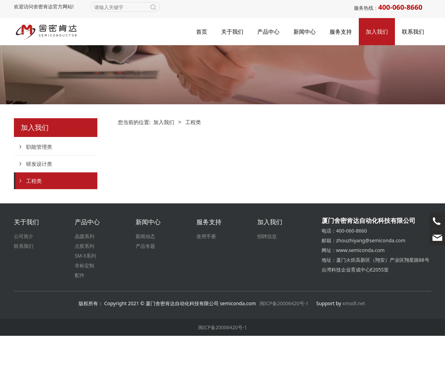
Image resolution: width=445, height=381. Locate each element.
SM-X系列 (85, 301)
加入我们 (377, 31)
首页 (201, 31)
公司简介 (23, 281)
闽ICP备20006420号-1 (284, 348)
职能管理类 (39, 191)
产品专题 (145, 291)
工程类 (34, 225)
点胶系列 (84, 291)
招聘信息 (267, 281)
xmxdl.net (354, 348)
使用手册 (206, 281)
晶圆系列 (84, 281)
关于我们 (232, 31)
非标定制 (84, 310)
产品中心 (268, 31)
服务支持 (341, 31)
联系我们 (413, 31)
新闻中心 (304, 31)
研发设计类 (39, 208)
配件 (79, 320)
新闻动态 (145, 281)
